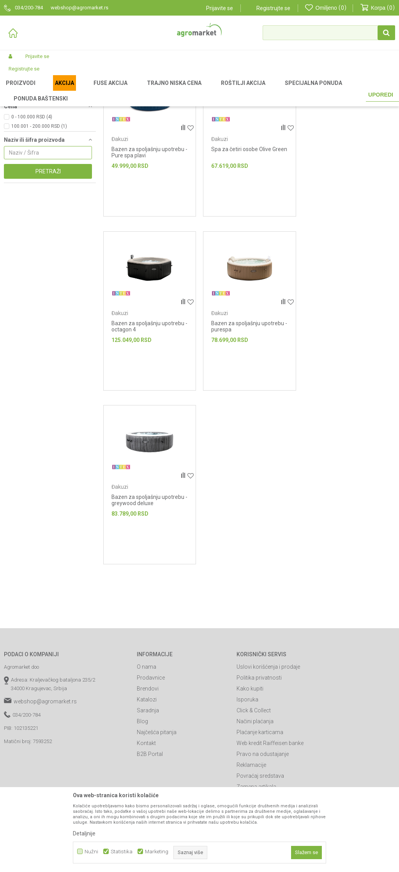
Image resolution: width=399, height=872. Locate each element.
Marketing (156, 851)
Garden (68, 90)
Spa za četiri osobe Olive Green (249, 230)
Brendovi (148, 770)
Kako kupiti (250, 770)
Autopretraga (312, 103)
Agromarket (16, 90)
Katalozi (147, 781)
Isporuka (247, 781)
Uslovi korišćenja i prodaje (268, 748)
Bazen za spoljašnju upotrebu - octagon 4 (349, 233)
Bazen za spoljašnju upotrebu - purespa (149, 407)
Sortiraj (347, 103)
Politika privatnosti (259, 759)
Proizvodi (45, 90)
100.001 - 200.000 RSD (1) (39, 207)
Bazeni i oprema (99, 90)
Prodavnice (151, 759)
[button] (329, 32)
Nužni (91, 851)
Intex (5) (20, 174)
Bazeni (130, 90)
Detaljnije (84, 833)
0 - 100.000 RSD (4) (31, 198)
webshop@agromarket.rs (45, 783)
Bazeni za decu (24, 131)
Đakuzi (15, 122)
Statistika (121, 851)
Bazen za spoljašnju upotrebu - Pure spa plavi (149, 233)
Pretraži (48, 253)
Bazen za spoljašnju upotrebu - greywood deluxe (249, 407)
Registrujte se (273, 8)
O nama (146, 748)
